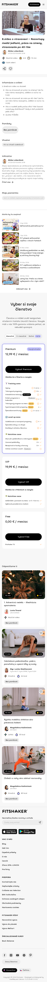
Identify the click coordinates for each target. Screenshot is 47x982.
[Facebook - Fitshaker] (4, 955)
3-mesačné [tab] (21, 336)
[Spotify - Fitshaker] (24, 955)
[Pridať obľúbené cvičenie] (16, 221)
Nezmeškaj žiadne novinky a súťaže (17, 818)
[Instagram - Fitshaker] (11, 955)
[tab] (35, 336)
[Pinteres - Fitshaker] (30, 955)
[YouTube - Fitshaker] (17, 955)
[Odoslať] (40, 822)
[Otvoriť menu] (43, 4)
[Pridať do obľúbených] (10, 68)
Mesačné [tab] (10, 336)
